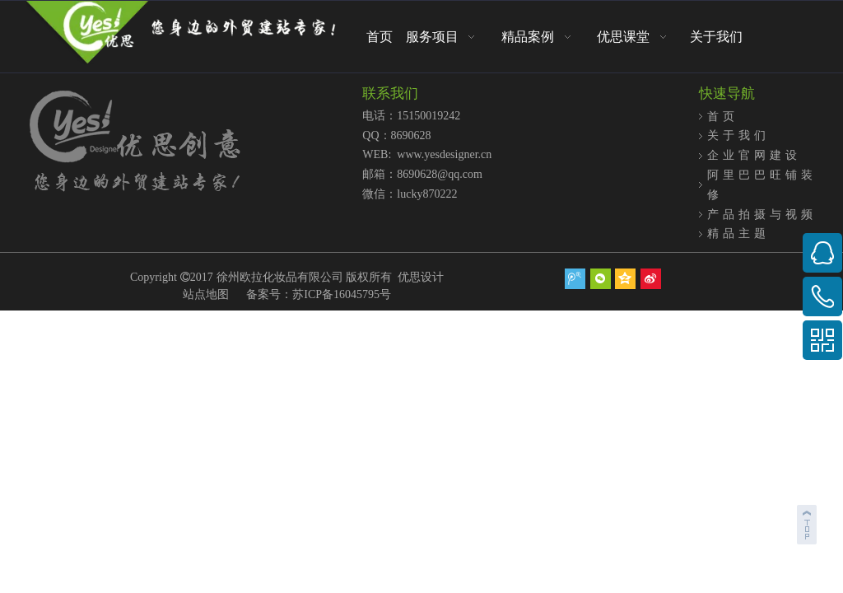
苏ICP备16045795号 (341, 294)
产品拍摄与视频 (762, 214)
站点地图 (206, 294)
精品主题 (738, 233)
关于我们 (738, 135)
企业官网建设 (754, 154)
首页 (722, 116)
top (808, 522)
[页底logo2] (181, 142)
